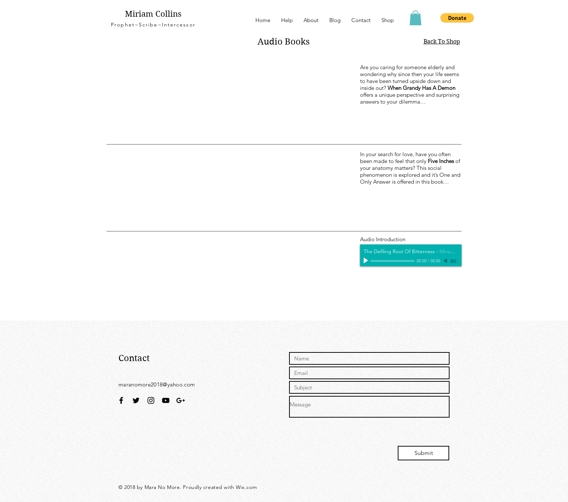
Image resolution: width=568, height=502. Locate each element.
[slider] (454, 261)
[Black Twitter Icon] (136, 400)
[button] (415, 18)
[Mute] (446, 260)
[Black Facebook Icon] (121, 400)
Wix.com (246, 487)
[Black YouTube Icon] (165, 400)
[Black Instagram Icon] (150, 400)
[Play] (366, 261)
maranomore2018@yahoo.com (156, 384)
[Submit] (423, 453)
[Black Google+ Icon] (180, 400)
